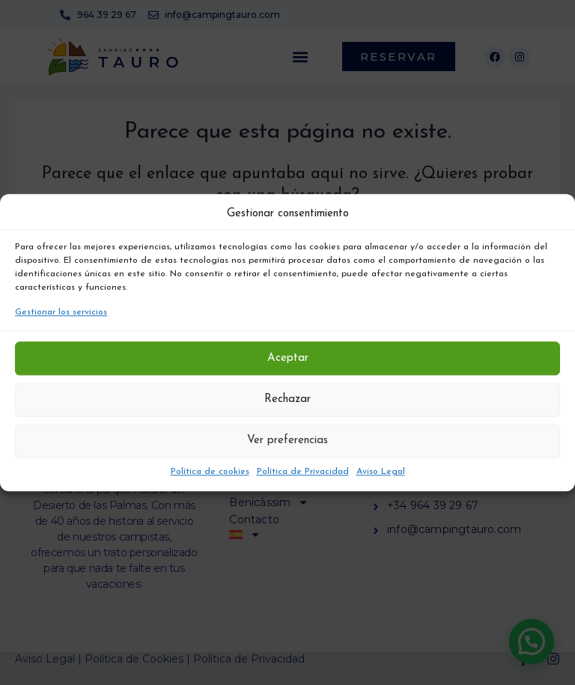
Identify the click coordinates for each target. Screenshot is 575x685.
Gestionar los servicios (61, 312)
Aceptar (287, 358)
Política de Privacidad (303, 471)
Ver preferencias (287, 440)
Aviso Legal (380, 471)
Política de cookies (210, 471)
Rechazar (287, 399)
